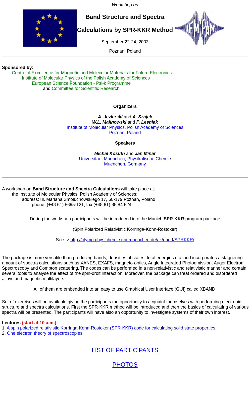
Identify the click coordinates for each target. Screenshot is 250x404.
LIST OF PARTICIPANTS (125, 358)
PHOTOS (125, 374)
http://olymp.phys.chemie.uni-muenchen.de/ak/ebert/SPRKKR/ (132, 243)
